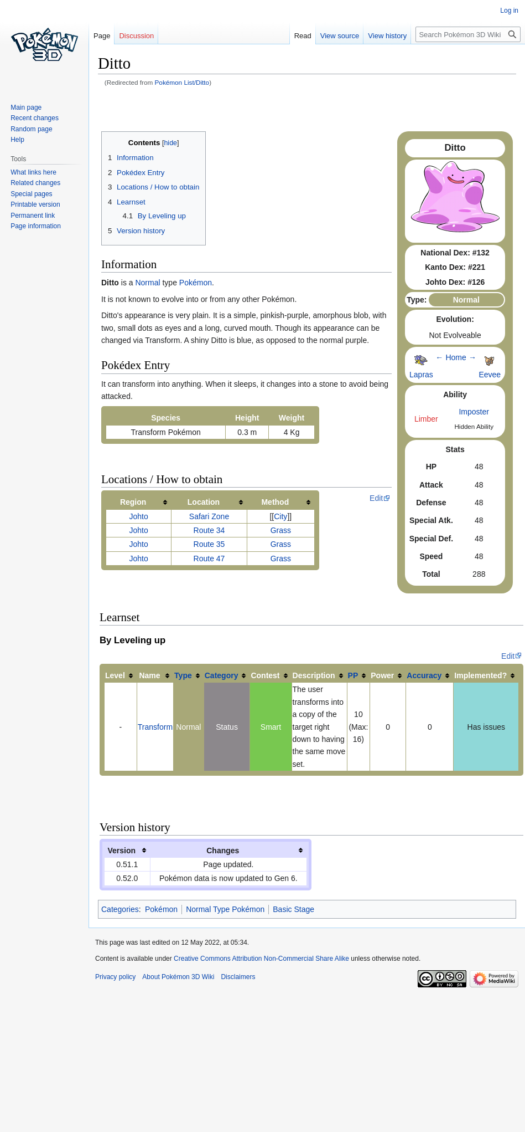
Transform (155, 727)
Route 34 (209, 530)
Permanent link (33, 215)
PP (353, 675)
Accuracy (424, 675)
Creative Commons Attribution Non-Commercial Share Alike (261, 958)
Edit (376, 498)
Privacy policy (115, 977)
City (280, 516)
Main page (26, 107)
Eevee (490, 374)
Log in (509, 10)
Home (455, 357)
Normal (147, 282)
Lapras (421, 374)
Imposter (473, 411)
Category (221, 675)
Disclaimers (238, 977)
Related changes (35, 183)
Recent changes (35, 118)
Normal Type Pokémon (225, 909)
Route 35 (209, 544)
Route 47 (209, 558)
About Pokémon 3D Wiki (178, 977)
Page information (36, 226)
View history (385, 36)
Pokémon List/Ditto (182, 82)
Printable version (35, 204)
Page (101, 36)
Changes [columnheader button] (222, 850)
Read (300, 36)
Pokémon (195, 282)
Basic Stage (293, 909)
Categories (120, 909)
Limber (426, 418)
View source (337, 36)
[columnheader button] (138, 502)
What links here (33, 172)
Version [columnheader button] (121, 850)
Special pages (31, 194)
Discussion (136, 36)
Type (183, 675)
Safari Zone (209, 516)
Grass (281, 530)
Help (17, 140)
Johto (138, 516)
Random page (31, 129)
